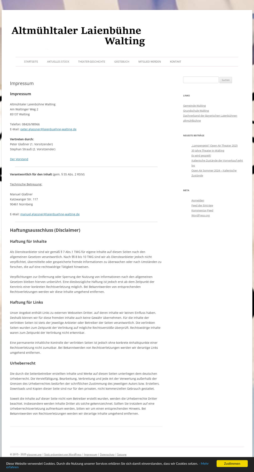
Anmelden (197, 200)
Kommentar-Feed (202, 210)
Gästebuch (121, 61)
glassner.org (34, 454)
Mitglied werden (149, 61)
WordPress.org (200, 215)
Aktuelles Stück (58, 61)
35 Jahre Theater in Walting (207, 150)
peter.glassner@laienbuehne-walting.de (48, 129)
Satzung (122, 454)
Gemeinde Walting (194, 105)
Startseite (31, 61)
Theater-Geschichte (91, 61)
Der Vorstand (19, 159)
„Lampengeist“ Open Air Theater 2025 (214, 145)
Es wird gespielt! (201, 155)
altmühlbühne (192, 120)
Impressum (90, 454)
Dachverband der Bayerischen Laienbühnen (210, 115)
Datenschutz (107, 454)
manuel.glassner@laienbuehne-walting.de (50, 214)
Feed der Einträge (202, 205)
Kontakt (175, 61)
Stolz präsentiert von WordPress (62, 454)
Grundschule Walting (196, 110)
